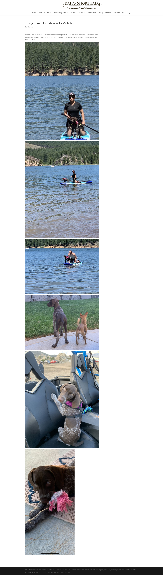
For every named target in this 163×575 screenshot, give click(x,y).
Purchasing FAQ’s (60, 13)
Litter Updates (44, 13)
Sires (73, 13)
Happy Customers (105, 13)
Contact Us (92, 13)
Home (34, 13)
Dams (81, 13)
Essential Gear (119, 13)
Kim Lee (30, 27)
